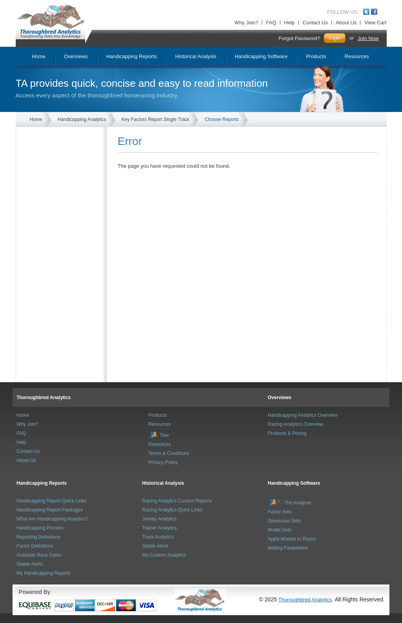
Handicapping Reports (41, 483)
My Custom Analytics (164, 555)
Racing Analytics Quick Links (172, 510)
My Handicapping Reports (43, 573)
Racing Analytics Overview (295, 424)
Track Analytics (158, 537)
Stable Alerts (29, 564)
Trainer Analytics (159, 528)
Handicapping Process (40, 528)
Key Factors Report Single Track (156, 119)
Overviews (279, 397)
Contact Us (315, 23)
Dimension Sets (284, 521)
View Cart (375, 23)
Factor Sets (280, 512)
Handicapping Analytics (82, 119)
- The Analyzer (290, 503)
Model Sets (279, 530)
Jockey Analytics (159, 519)
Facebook (374, 12)
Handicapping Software (294, 483)
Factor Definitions (34, 546)
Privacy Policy (163, 462)
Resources (159, 424)
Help (289, 23)
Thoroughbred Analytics (43, 397)
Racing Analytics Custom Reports (177, 501)
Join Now (368, 38)
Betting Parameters (288, 548)
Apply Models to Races (292, 539)
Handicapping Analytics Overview (302, 415)
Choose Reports (222, 119)
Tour (158, 435)
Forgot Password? (299, 38)
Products (157, 415)
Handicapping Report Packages (49, 510)
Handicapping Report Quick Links (51, 501)
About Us (346, 23)
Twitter (366, 12)
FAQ (271, 23)
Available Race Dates (39, 555)
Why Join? (246, 23)
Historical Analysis (163, 483)
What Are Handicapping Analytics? (52, 519)
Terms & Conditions (168, 453)
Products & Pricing (287, 433)
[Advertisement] (63, 166)
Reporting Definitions (38, 537)
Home (36, 119)
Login (334, 38)
